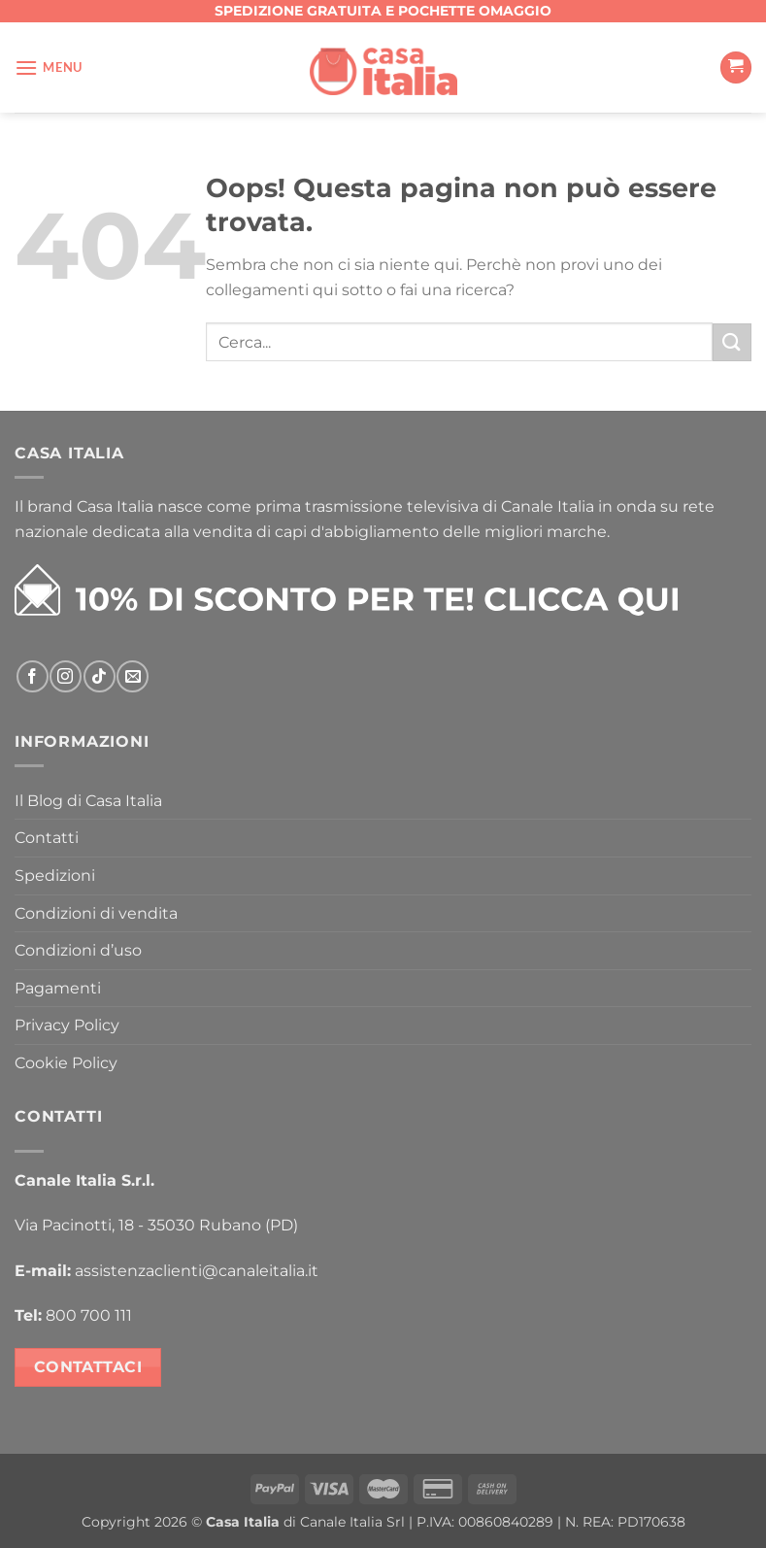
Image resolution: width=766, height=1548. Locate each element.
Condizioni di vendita (96, 913)
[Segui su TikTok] (99, 676)
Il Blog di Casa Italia (88, 800)
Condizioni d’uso (78, 950)
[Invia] (732, 342)
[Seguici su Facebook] (33, 676)
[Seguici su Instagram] (66, 676)
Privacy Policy (67, 1025)
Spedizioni (55, 875)
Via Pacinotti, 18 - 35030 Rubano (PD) (156, 1225)
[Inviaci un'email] (133, 676)
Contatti (47, 837)
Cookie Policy (66, 1063)
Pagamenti (58, 988)
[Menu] (49, 67)
